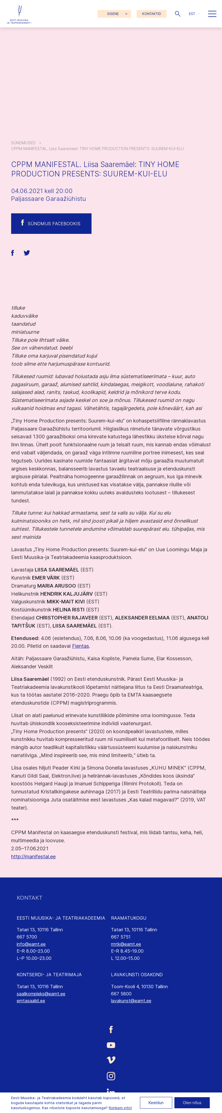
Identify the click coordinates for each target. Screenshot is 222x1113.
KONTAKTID (151, 14)
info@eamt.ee (31, 944)
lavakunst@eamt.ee (131, 1000)
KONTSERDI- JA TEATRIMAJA (49, 974)
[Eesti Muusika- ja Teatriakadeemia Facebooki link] (111, 1029)
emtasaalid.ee (31, 1000)
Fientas (80, 646)
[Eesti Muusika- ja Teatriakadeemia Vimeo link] (111, 1060)
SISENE (113, 14)
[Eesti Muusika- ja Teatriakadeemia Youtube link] (111, 1044)
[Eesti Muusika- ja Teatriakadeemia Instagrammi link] (111, 1076)
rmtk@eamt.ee (126, 944)
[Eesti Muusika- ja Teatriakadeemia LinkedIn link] (111, 1092)
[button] (178, 14)
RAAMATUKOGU (128, 918)
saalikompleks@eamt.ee (41, 993)
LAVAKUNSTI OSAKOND (137, 974)
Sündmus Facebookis (54, 223)
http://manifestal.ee (33, 856)
